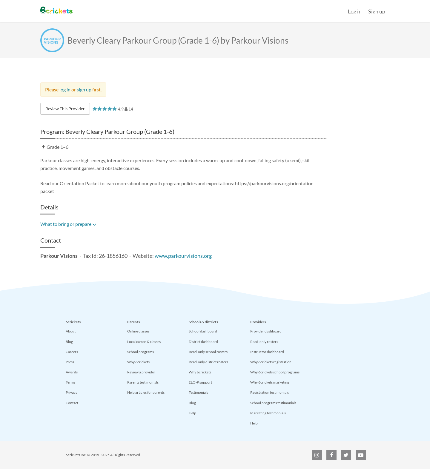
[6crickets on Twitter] (346, 455)
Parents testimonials (143, 382)
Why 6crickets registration (270, 362)
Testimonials (198, 392)
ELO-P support (200, 382)
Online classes (138, 331)
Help (192, 413)
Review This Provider (65, 108)
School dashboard (203, 331)
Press (70, 362)
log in (64, 89)
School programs (140, 352)
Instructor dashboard (267, 352)
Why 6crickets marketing (269, 382)
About (71, 331)
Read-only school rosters (208, 352)
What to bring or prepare (68, 224)
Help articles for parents (146, 392)
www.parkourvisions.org (183, 256)
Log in (355, 11)
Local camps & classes (144, 341)
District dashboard (203, 341)
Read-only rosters (264, 341)
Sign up (376, 11)
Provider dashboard (266, 331)
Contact (72, 403)
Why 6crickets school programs (275, 372)
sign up (84, 89)
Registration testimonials (269, 392)
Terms (70, 382)
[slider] (104, 108)
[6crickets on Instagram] (317, 455)
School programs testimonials (273, 403)
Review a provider (141, 372)
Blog (69, 341)
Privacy (71, 392)
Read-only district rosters (208, 362)
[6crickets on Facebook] (331, 455)
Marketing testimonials (268, 413)
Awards (72, 372)
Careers (72, 352)
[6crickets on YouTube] (361, 455)
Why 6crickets (138, 362)
